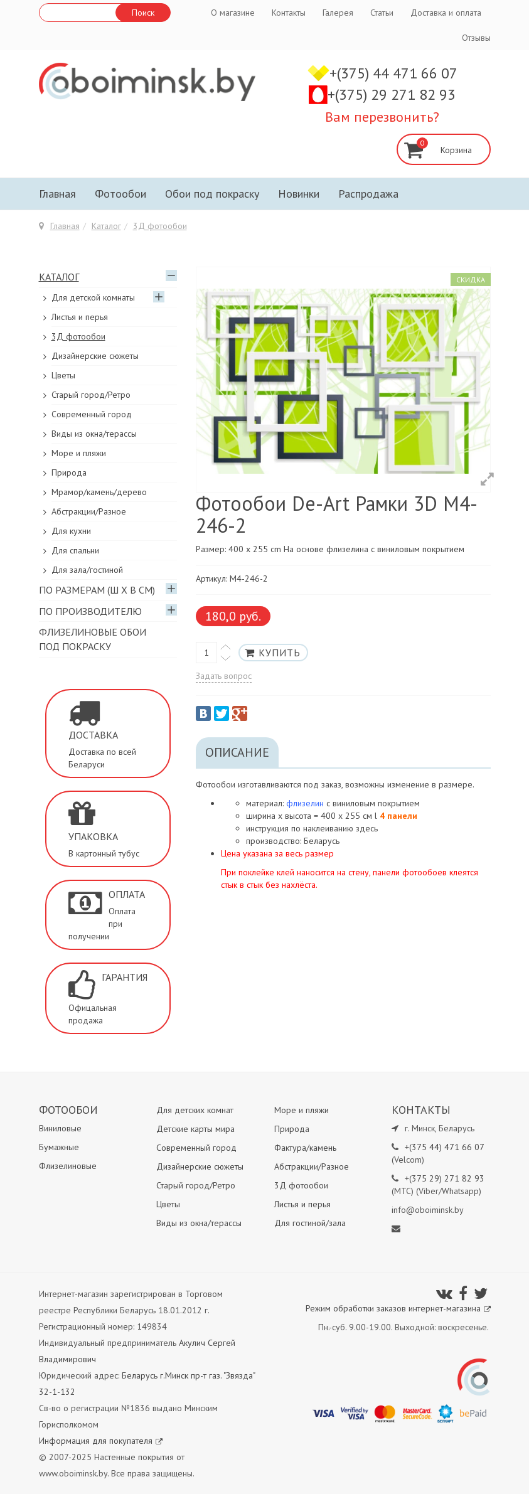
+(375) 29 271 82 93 (392, 94)
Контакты (289, 12)
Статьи (381, 12)
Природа (69, 472)
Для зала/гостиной (87, 569)
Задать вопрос (224, 675)
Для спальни (75, 550)
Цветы (63, 375)
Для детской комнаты (93, 297)
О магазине (233, 12)
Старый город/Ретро (91, 394)
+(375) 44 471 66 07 (393, 73)
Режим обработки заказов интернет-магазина (398, 1308)
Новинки (298, 193)
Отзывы (476, 37)
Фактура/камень (305, 1147)
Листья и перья (79, 317)
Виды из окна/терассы (94, 433)
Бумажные (59, 1147)
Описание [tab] (237, 752)
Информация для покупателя (101, 1440)
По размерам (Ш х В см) (97, 590)
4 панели (398, 815)
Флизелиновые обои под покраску (92, 639)
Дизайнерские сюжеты (95, 355)
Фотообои (120, 193)
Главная (57, 193)
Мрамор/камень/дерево (99, 492)
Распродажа (368, 193)
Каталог (106, 226)
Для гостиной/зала (310, 1223)
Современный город (91, 414)
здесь (367, 828)
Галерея (338, 12)
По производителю (90, 611)
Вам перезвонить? (382, 116)
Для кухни (71, 530)
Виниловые (60, 1128)
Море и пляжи (78, 453)
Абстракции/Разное (88, 511)
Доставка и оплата (445, 12)
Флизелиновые (68, 1165)
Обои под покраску (212, 193)
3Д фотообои (160, 226)
